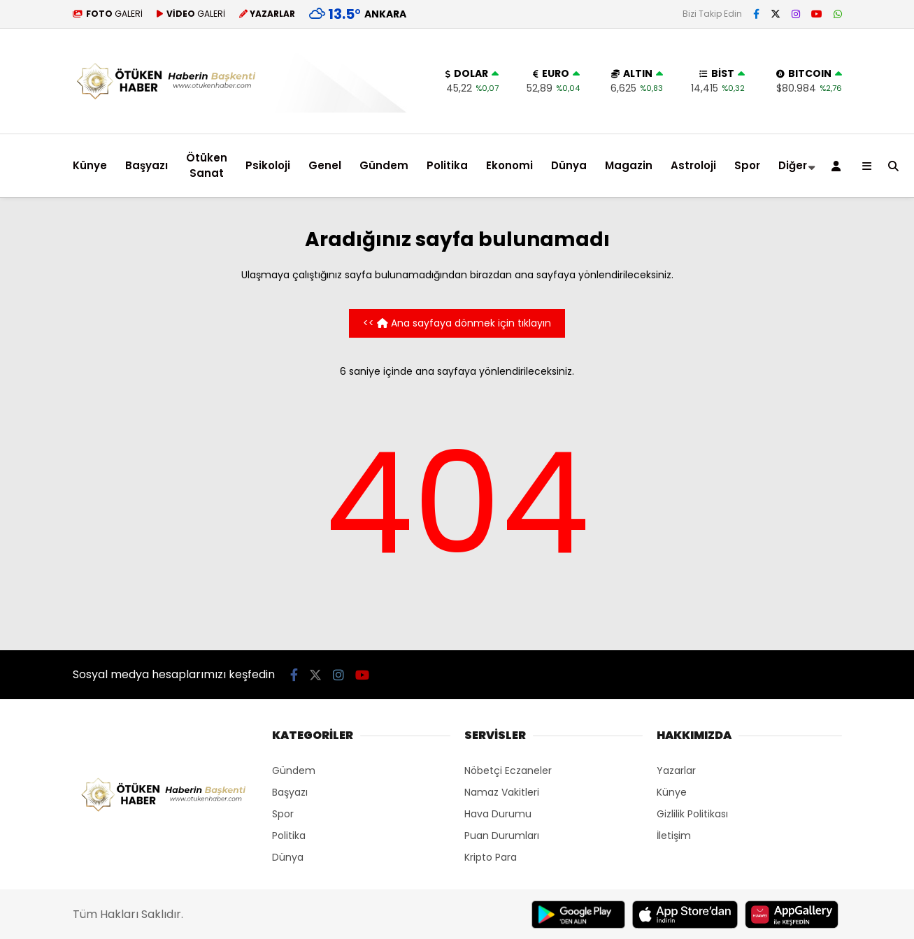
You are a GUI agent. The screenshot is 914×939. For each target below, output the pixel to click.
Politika (447, 165)
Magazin (628, 165)
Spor (747, 165)
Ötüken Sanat (206, 165)
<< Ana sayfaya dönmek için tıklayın (457, 323)
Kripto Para (490, 857)
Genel (324, 165)
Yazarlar (676, 770)
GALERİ (108, 14)
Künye (90, 165)
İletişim (674, 836)
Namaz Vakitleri (501, 792)
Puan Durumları (501, 836)
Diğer (792, 165)
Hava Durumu (497, 814)
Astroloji (693, 165)
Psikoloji (267, 165)
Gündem (383, 165)
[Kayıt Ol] (838, 165)
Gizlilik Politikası (692, 814)
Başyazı (146, 165)
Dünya (569, 165)
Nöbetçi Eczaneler (508, 770)
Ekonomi (509, 165)
